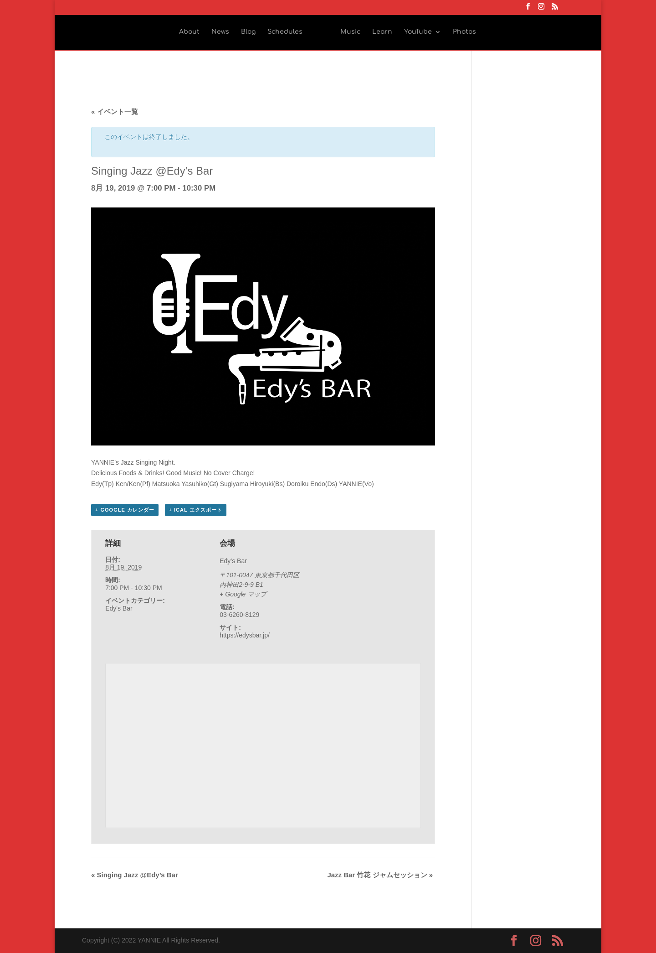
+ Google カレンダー (124, 510)
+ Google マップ (243, 594)
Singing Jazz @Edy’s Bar (134, 875)
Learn (382, 32)
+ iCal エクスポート (195, 510)
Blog (248, 32)
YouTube (418, 32)
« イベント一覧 (114, 111)
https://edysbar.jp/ (245, 635)
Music (350, 32)
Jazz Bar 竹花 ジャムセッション (380, 875)
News (220, 32)
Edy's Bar (118, 608)
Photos (464, 32)
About (189, 32)
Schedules (284, 32)
